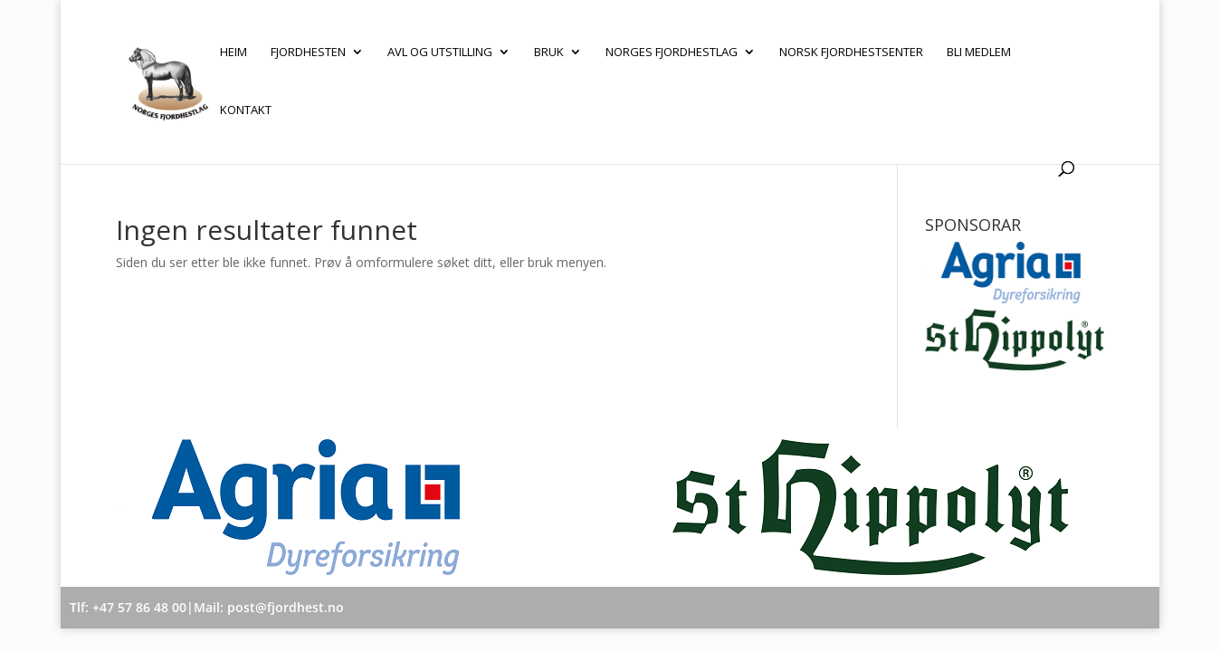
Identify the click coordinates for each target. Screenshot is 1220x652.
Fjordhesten (308, 52)
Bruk (549, 52)
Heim (233, 52)
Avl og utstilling (439, 52)
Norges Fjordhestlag (671, 52)
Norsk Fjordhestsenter (851, 52)
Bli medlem (979, 52)
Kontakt (246, 110)
